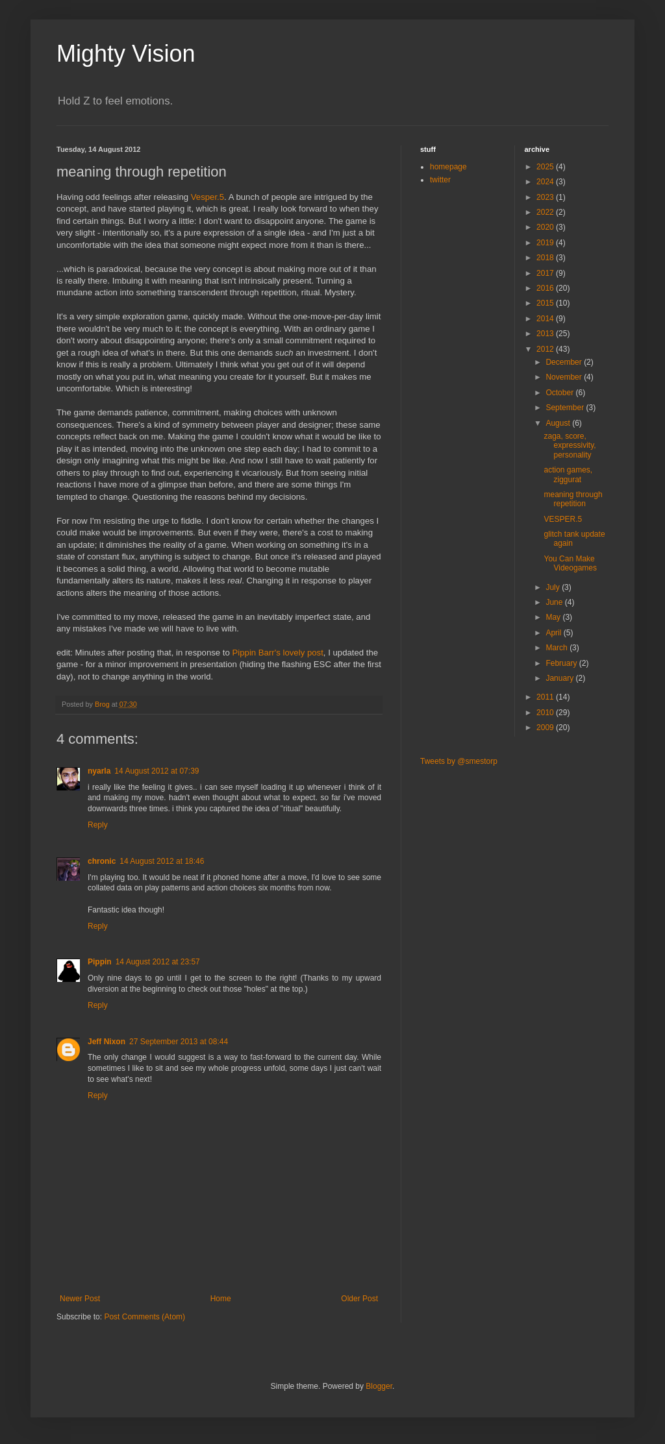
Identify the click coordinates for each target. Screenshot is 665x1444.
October (560, 392)
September (566, 407)
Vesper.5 (207, 197)
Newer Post (80, 1298)
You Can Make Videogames (570, 563)
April (554, 632)
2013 (546, 333)
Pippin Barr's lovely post (277, 652)
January (560, 678)
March (558, 647)
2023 (546, 197)
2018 (546, 257)
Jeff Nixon (106, 1041)
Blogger (379, 1386)
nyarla (99, 771)
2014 (546, 318)
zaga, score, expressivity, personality (570, 445)
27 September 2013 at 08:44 (178, 1041)
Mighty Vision (125, 53)
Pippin (100, 961)
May (554, 617)
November (565, 377)
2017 (546, 273)
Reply (98, 824)
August (559, 423)
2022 (546, 212)
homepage (448, 166)
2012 (546, 349)
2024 (546, 181)
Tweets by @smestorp (458, 761)
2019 (546, 242)
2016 (546, 288)
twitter (440, 179)
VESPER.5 (563, 519)
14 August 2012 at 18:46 (161, 861)
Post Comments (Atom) (144, 1316)
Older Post (359, 1298)
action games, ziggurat (568, 474)
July (554, 587)
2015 (546, 303)
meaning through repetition (573, 499)
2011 (546, 697)
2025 (546, 166)
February (562, 663)
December (565, 362)
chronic (102, 861)
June (555, 602)
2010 (546, 712)
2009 (546, 727)
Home (220, 1298)
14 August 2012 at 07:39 (156, 771)
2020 (546, 227)
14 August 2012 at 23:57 (158, 961)
